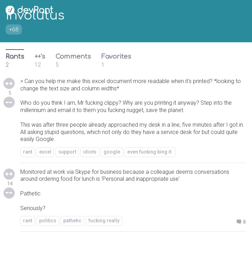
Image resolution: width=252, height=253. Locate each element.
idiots (89, 152)
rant (27, 152)
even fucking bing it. (150, 152)
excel (45, 152)
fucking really (104, 220)
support (67, 152)
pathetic (72, 220)
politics (47, 220)
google (111, 152)
